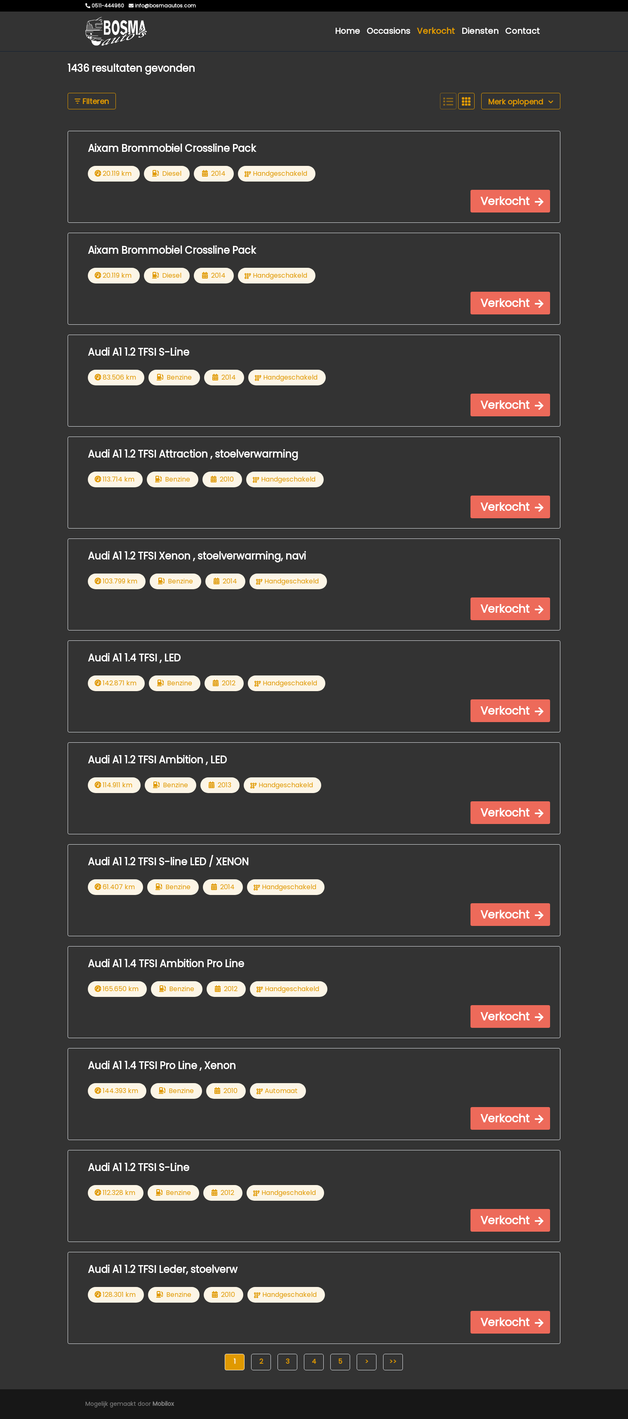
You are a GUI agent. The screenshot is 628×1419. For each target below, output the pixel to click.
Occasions (388, 31)
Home (347, 31)
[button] (510, 201)
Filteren (92, 101)
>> (393, 1361)
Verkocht (436, 31)
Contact (522, 31)
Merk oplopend (520, 102)
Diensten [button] (480, 31)
